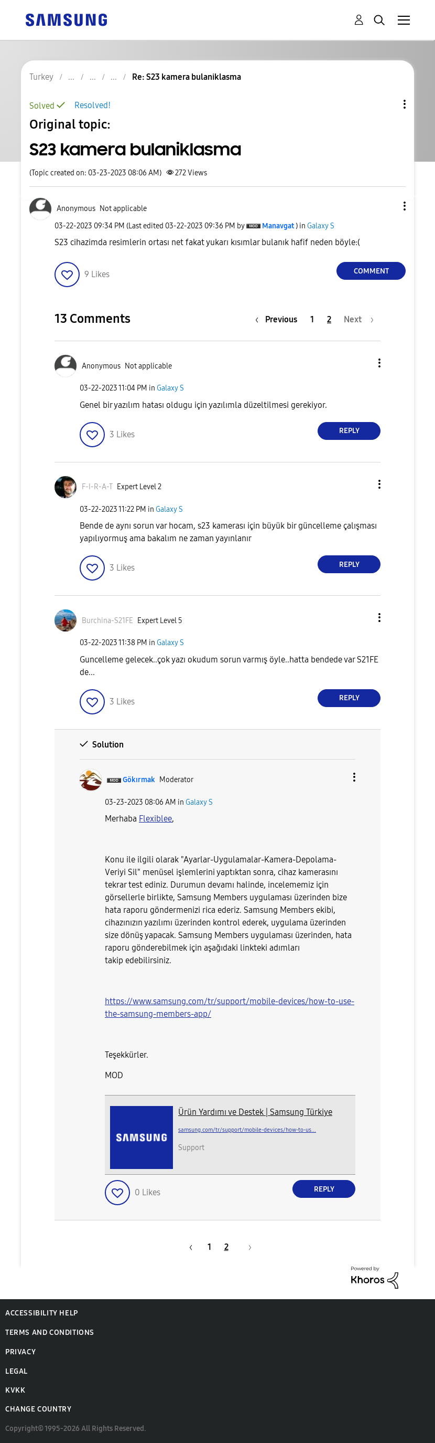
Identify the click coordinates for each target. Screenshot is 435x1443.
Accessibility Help (41, 1313)
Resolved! (92, 105)
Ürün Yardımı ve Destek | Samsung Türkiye (255, 1112)
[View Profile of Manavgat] (278, 226)
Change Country (38, 1409)
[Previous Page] (279, 319)
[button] (387, 206)
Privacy (20, 1351)
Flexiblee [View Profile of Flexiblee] (155, 819)
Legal (16, 1371)
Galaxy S (320, 226)
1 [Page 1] (312, 319)
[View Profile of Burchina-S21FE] (107, 620)
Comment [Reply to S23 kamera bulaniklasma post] (371, 271)
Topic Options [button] (387, 104)
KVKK (15, 1390)
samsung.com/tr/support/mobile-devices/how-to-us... (247, 1129)
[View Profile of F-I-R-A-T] (97, 486)
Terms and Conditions (49, 1332)
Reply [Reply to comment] (349, 430)
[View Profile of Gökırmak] (139, 779)
